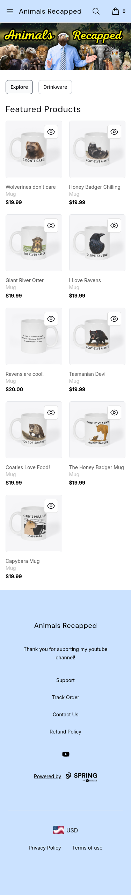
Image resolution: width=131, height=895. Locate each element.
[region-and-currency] (65, 830)
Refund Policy (65, 732)
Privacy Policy (45, 848)
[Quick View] (51, 132)
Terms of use (87, 848)
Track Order (65, 697)
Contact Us (66, 714)
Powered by (65, 777)
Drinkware (55, 87)
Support (65, 680)
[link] (34, 149)
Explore (19, 87)
